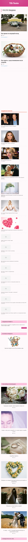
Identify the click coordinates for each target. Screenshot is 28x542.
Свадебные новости (6, 111)
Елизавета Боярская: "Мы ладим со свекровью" (9, 292)
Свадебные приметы (14, 456)
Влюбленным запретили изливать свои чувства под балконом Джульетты (12, 195)
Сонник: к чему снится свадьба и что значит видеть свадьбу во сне (14, 430)
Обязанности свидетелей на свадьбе (14, 506)
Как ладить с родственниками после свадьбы (12, 61)
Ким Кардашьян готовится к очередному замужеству (10, 281)
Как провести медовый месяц (10, 33)
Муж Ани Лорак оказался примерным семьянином (9, 261)
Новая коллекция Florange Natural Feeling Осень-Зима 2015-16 (11, 230)
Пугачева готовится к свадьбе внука (7, 271)
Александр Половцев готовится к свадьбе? (8, 126)
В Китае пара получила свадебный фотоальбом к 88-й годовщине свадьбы (12, 178)
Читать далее (4, 37)
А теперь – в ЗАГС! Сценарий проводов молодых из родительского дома (14, 531)
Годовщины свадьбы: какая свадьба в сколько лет (14, 406)
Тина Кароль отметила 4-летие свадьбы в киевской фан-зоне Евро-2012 (13, 302)
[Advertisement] (14, 90)
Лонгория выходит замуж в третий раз (8, 143)
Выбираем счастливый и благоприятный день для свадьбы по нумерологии (14, 481)
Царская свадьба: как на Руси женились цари (14, 348)
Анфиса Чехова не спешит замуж (7, 240)
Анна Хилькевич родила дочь (6, 160)
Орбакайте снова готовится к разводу (8, 250)
